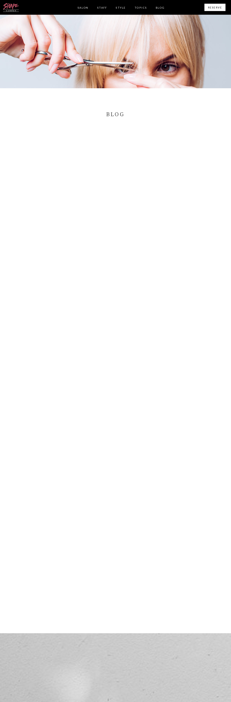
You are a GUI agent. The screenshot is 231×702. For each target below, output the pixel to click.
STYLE (121, 7)
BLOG (160, 7)
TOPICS (141, 7)
